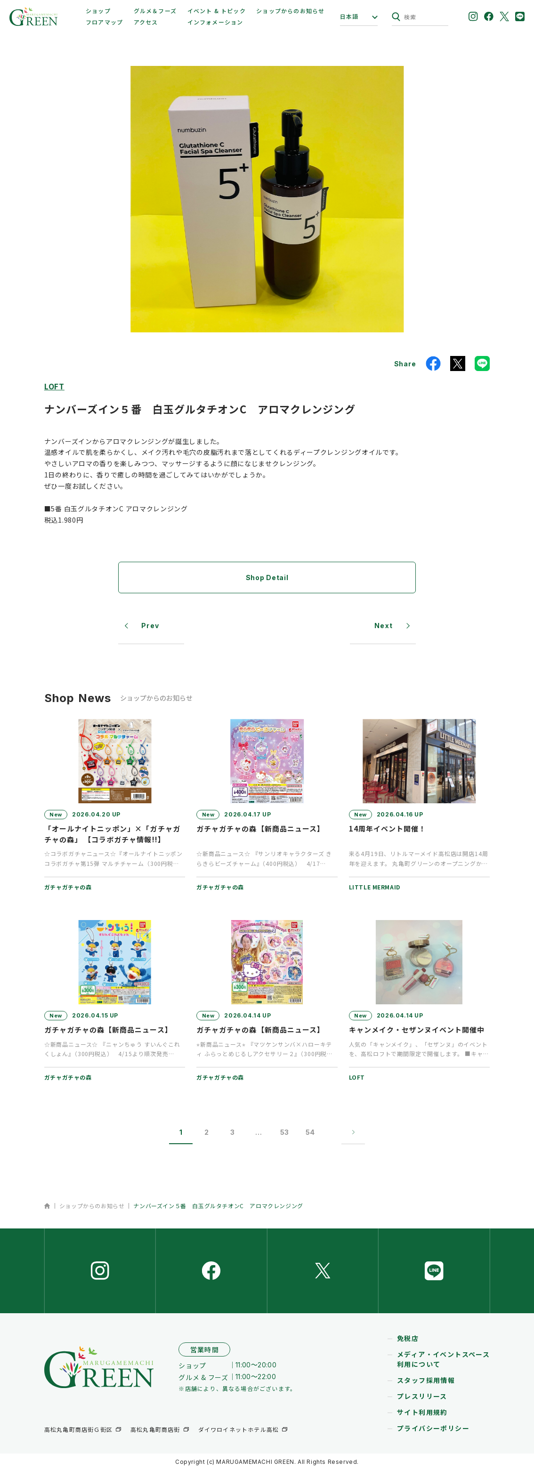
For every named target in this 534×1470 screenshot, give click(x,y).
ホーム (47, 1206)
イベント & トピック (216, 11)
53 (284, 1132)
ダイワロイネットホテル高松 (238, 1429)
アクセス (146, 22)
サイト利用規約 (422, 1412)
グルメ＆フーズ (155, 11)
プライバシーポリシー (433, 1428)
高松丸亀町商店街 (155, 1429)
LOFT (54, 386)
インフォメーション (215, 22)
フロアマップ (104, 22)
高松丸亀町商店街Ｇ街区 (78, 1429)
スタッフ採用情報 (426, 1380)
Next (383, 626)
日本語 (349, 16)
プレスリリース (422, 1396)
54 (310, 1132)
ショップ (98, 11)
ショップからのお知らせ (290, 11)
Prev (150, 626)
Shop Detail (267, 577)
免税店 (408, 1338)
